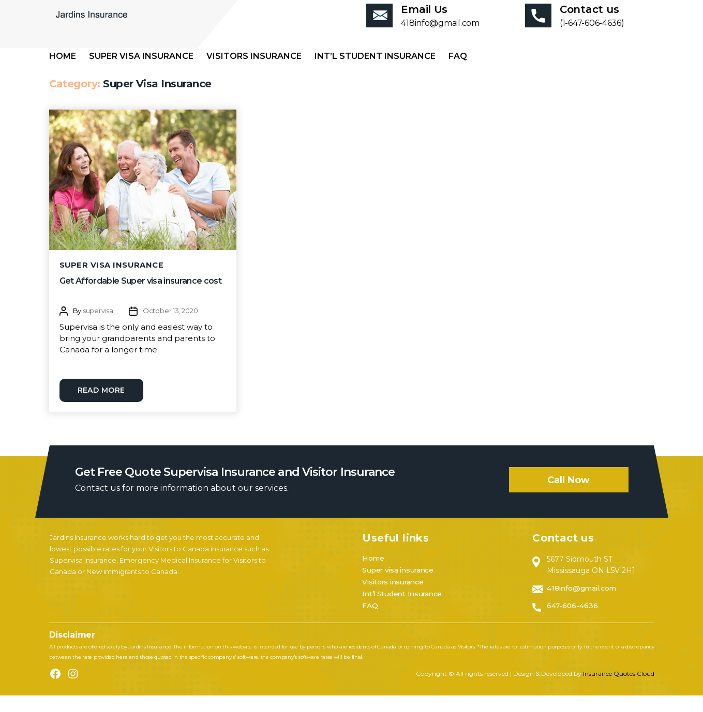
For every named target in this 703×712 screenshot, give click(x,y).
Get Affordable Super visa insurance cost (140, 297)
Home (62, 71)
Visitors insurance (254, 71)
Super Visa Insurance (112, 280)
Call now (568, 496)
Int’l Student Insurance (375, 71)
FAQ (457, 71)
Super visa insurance (141, 71)
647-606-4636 (573, 622)
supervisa (98, 326)
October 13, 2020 (170, 326)
